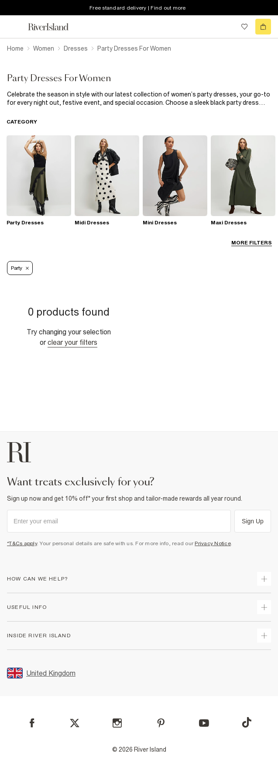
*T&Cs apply (22, 543)
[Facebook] (32, 723)
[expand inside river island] (264, 636)
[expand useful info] (264, 607)
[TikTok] (246, 722)
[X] (74, 723)
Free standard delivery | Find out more (137, 8)
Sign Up (253, 521)
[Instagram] (117, 723)
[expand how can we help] (264, 579)
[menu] (15, 26)
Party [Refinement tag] (20, 268)
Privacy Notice (213, 543)
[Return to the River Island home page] (54, 26)
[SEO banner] (139, 98)
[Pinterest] (161, 723)
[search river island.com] (226, 26)
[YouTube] (204, 723)
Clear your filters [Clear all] (72, 342)
